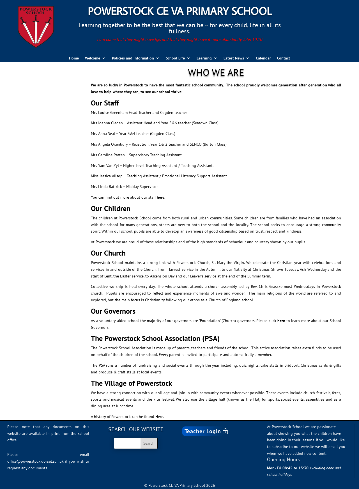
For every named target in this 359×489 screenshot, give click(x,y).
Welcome (92, 58)
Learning (204, 58)
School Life (175, 58)
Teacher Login (203, 431)
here (281, 320)
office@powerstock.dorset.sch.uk (35, 461)
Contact (283, 58)
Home (74, 58)
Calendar (263, 58)
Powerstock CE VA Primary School (179, 11)
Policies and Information (133, 58)
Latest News (234, 58)
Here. (159, 416)
